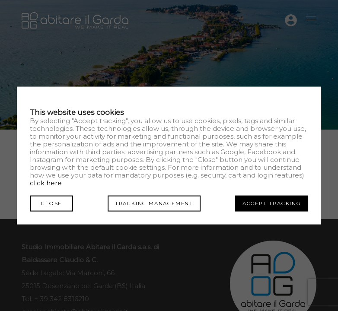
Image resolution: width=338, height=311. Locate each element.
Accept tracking (271, 203)
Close (51, 203)
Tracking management (154, 203)
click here (46, 182)
